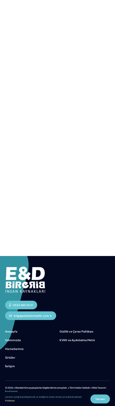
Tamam (100, 399)
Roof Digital (11, 391)
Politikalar (10, 400)
